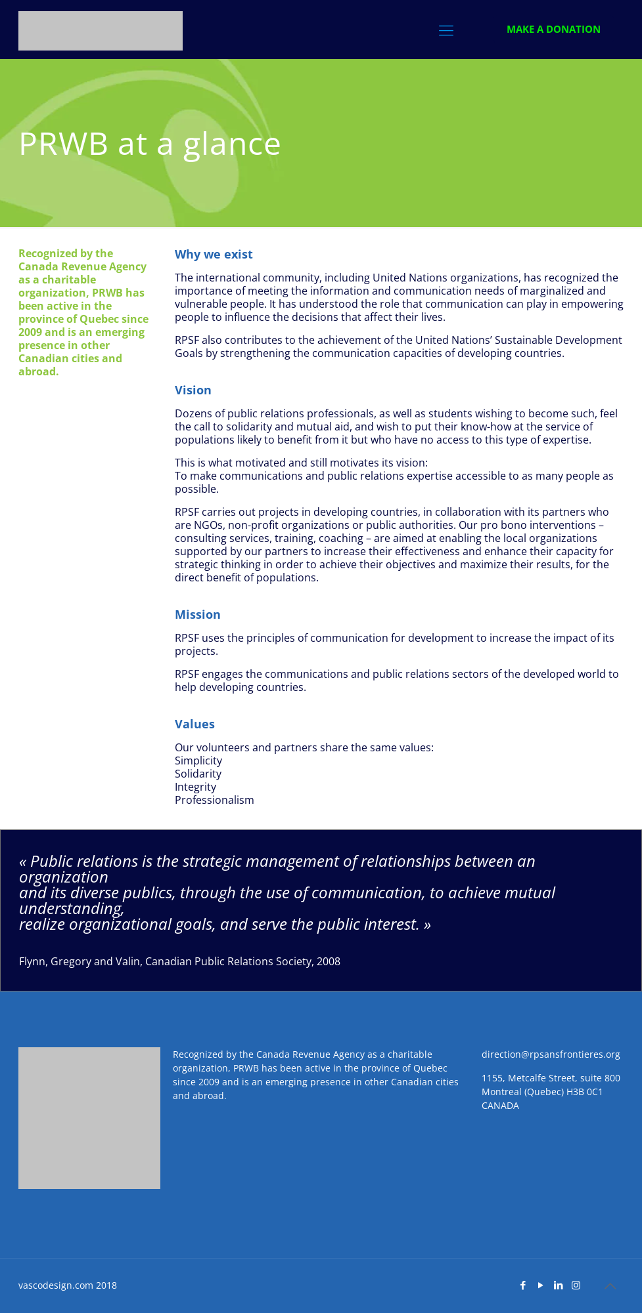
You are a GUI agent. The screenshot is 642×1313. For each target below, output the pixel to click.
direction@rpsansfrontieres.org (551, 1054)
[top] (610, 1286)
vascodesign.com (55, 1285)
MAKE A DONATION (554, 28)
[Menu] (446, 29)
